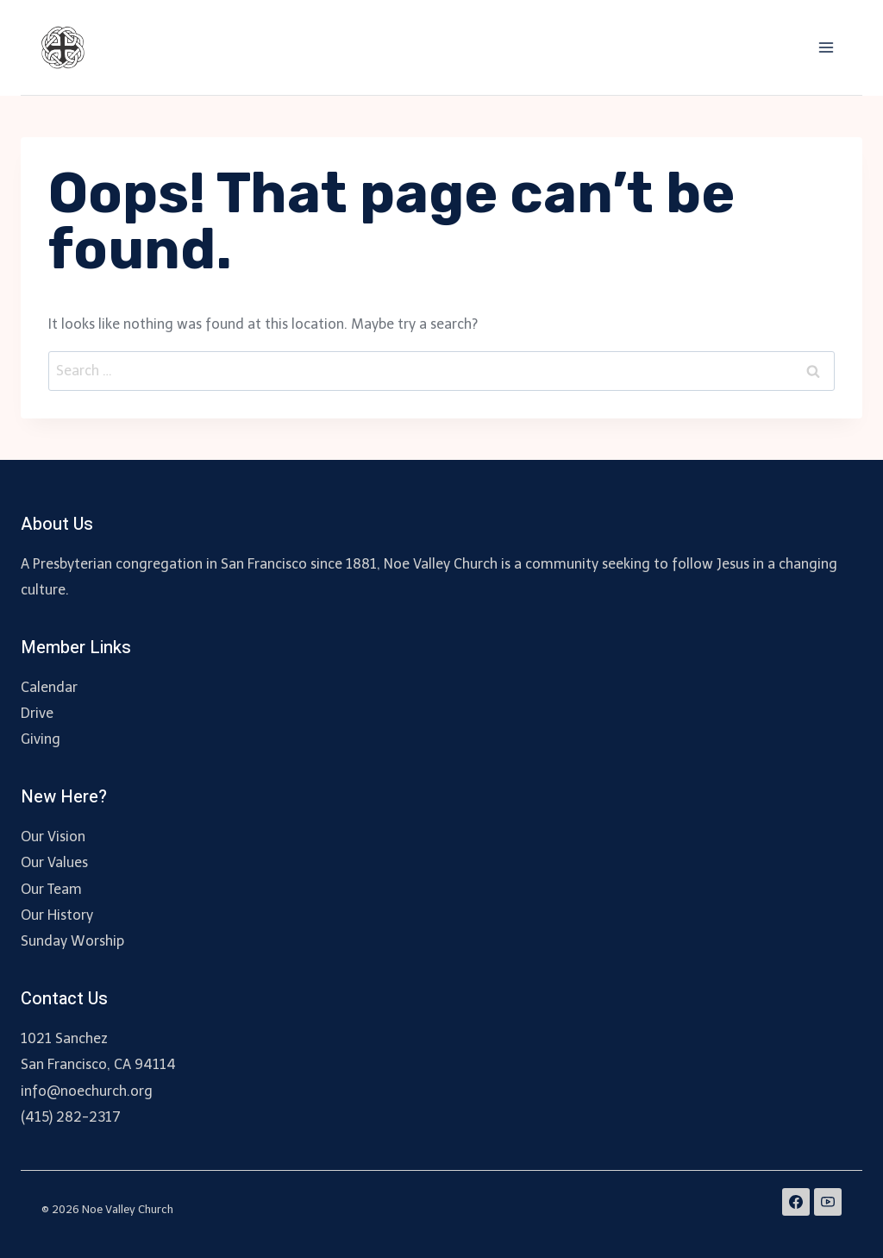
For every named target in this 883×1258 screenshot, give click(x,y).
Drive (37, 713)
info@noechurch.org (87, 1091)
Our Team (51, 889)
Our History (57, 915)
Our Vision (53, 836)
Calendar (49, 687)
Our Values (54, 862)
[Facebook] (796, 1202)
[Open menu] (826, 47)
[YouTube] (828, 1202)
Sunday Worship (72, 941)
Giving (40, 739)
